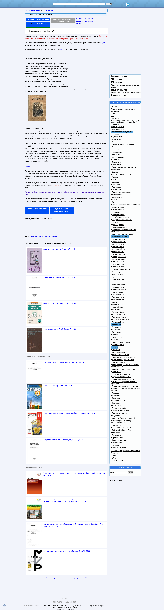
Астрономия (117, 195)
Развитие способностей (121, 408)
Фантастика (116, 425)
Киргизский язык (118, 314)
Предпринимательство (121, 342)
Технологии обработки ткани (123, 379)
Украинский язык (118, 254)
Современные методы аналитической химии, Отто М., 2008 (66, 551)
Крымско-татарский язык (121, 269)
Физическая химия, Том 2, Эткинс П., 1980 (59, 329)
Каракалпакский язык (120, 319)
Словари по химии (118, 95)
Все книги (114, 453)
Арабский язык (118, 274)
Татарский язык (118, 262)
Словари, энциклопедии (121, 440)
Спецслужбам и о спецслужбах (124, 418)
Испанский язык (118, 244)
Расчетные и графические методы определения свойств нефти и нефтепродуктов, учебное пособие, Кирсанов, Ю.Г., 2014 (68, 500)
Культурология (117, 222)
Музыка (115, 200)
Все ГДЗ (114, 113)
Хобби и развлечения (120, 355)
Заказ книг (116, 395)
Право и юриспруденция (121, 192)
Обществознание (119, 207)
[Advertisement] (87, 70)
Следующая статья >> (78, 578)
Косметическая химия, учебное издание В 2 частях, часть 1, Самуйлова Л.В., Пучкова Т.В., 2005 (73, 525)
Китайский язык (118, 304)
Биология (115, 149)
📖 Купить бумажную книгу (38, 19)
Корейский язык (118, 267)
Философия (116, 189)
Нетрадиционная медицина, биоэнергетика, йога (122, 421)
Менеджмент (117, 327)
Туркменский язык (119, 317)
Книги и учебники (117, 127)
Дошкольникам (118, 129)
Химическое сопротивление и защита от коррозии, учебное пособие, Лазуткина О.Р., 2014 (74, 474)
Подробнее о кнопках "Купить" (41, 31)
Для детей (116, 154)
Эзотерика (116, 350)
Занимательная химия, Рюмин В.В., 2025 (59, 249)
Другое (113, 455)
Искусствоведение (119, 157)
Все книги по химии (119, 76)
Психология (116, 187)
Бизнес (115, 340)
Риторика (115, 177)
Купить (27, 166)
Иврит (114, 302)
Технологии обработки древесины (125, 386)
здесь (104, 43)
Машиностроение (119, 401)
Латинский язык (118, 252)
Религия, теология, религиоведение (126, 205)
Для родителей (118, 225)
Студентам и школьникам (122, 220)
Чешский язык (117, 292)
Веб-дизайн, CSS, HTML (121, 430)
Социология (116, 162)
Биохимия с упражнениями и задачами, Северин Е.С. (64, 362)
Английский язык (118, 239)
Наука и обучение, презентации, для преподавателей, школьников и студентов (125, 122)
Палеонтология (118, 210)
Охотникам (116, 372)
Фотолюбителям (118, 352)
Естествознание (118, 215)
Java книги (116, 398)
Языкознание (117, 309)
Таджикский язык (118, 322)
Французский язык (119, 242)
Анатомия (116, 169)
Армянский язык (118, 259)
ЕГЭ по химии (116, 82)
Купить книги (117, 406)
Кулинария (116, 445)
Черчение (116, 184)
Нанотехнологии (118, 362)
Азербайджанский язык (121, 272)
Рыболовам (116, 435)
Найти (113, 458)
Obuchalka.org (30, 606)
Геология (115, 393)
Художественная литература (123, 174)
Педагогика (116, 164)
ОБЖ (114, 179)
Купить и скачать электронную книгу (62, 210)
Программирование (119, 413)
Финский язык (117, 307)
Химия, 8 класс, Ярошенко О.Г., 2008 (57, 386)
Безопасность (117, 443)
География (116, 212)
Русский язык (117, 137)
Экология (115, 202)
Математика (117, 134)
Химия (114, 147)
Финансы (115, 335)
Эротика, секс (117, 438)
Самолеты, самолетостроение (124, 369)
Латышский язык (118, 284)
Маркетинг (116, 330)
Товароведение (118, 345)
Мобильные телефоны (121, 374)
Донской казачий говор (121, 299)
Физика (115, 142)
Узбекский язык (118, 264)
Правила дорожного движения (124, 167)
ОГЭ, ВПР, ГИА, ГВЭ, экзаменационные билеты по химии (126, 91)
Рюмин (54, 236)
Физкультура (117, 197)
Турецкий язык (117, 277)
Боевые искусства (119, 448)
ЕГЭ (112, 116)
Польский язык (118, 287)
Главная (114, 107)
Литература (116, 139)
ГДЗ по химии (116, 79)
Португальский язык (120, 289)
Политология (117, 152)
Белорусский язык (119, 257)
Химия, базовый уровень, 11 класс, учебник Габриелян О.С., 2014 (69, 413)
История (115, 182)
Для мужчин (116, 433)
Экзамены (115, 118)
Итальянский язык (119, 249)
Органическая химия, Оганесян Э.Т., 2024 (59, 303)
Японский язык (118, 297)
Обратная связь (117, 460)
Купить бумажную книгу (37, 209)
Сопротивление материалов (123, 234)
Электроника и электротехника (124, 357)
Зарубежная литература (121, 217)
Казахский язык (118, 279)
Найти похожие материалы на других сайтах (63, 20)
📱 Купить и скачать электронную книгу (38, 25)
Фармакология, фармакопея (123, 360)
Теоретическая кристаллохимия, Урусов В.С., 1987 (63, 440)
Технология (116, 159)
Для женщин (117, 403)
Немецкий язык (118, 247)
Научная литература (120, 227)
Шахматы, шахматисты (121, 411)
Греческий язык (118, 282)
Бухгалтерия (117, 337)
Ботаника (115, 172)
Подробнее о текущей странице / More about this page (84, 21)
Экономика (116, 332)
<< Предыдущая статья (55, 578)
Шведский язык (118, 294)
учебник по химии (36, 236)
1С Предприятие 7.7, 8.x (121, 428)
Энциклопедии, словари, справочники (125, 451)
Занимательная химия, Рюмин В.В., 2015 (59, 278)
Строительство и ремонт (121, 377)
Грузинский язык (118, 312)
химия (47, 236)
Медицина (116, 416)
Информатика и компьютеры (123, 144)
